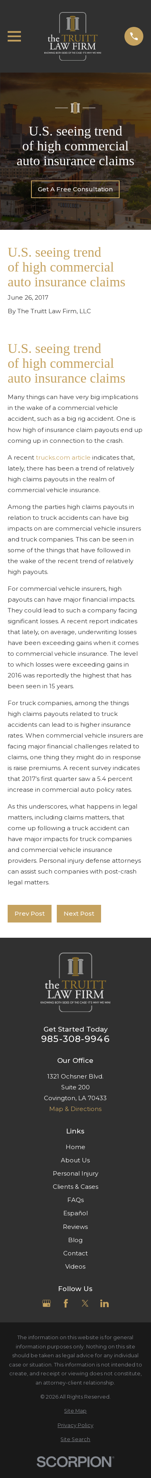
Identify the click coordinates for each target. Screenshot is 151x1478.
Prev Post (29, 913)
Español (75, 1213)
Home (75, 1147)
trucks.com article (63, 457)
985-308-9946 (75, 1039)
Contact (75, 1253)
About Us (75, 1160)
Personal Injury (75, 1173)
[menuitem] (75, 1411)
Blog (75, 1240)
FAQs (75, 1200)
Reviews (75, 1227)
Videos (75, 1266)
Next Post (79, 913)
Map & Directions (75, 1109)
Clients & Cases (75, 1186)
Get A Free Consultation (75, 189)
